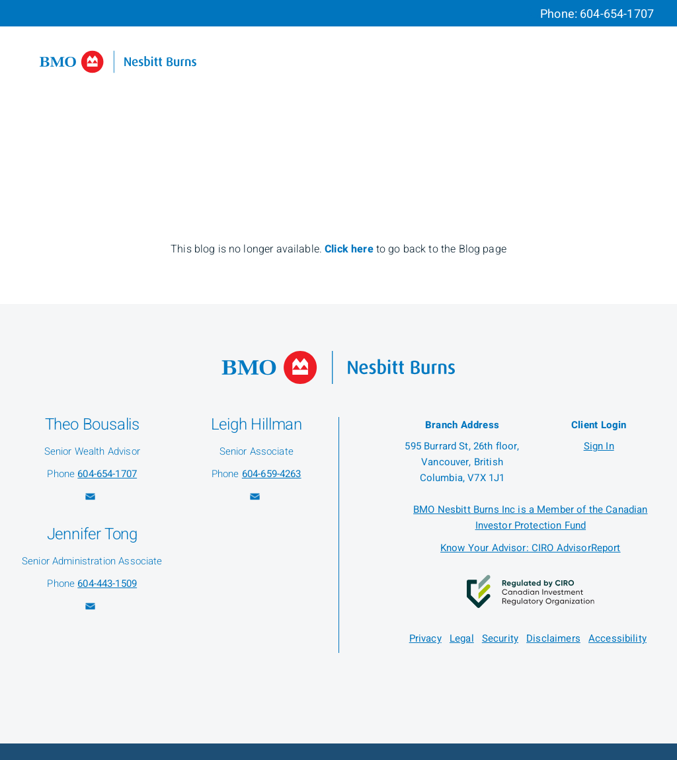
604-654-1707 (107, 474)
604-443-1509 (107, 583)
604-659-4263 (271, 474)
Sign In (599, 446)
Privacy (425, 638)
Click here (350, 249)
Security (500, 638)
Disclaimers (553, 638)
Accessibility (617, 638)
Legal (462, 638)
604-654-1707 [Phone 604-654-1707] (617, 14)
